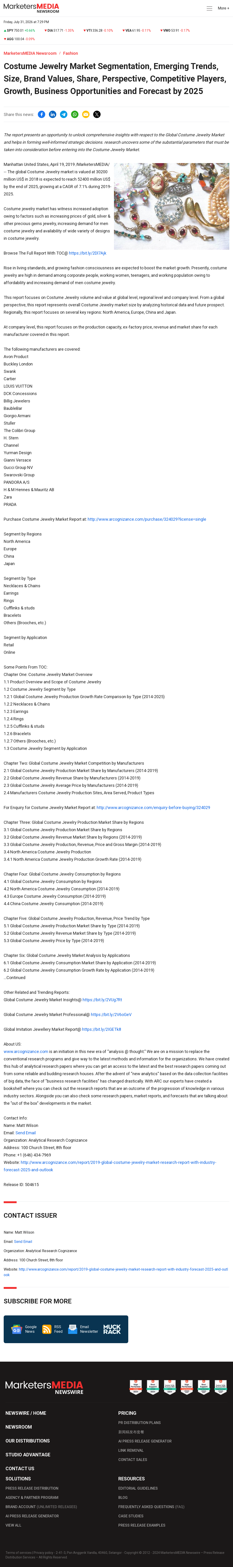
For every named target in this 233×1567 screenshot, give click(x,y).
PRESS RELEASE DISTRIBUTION (32, 1488)
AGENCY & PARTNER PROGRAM (32, 1497)
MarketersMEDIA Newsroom (30, 53)
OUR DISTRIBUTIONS (28, 1441)
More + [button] (223, 8)
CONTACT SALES (132, 1459)
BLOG (123, 1497)
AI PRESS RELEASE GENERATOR (145, 1441)
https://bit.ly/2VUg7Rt (102, 999)
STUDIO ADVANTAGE (28, 1454)
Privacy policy (43, 1553)
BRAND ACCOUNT (41, 1507)
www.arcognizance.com (26, 1051)
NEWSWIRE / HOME (26, 1413)
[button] (209, 8)
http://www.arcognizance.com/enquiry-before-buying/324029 (153, 807)
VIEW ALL (13, 1525)
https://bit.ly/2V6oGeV (111, 1014)
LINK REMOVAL (131, 1450)
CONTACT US (20, 1468)
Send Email (25, 1132)
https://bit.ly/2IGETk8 (101, 1029)
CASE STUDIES (130, 1516)
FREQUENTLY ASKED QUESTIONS (151, 1507)
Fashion (70, 53)
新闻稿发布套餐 (131, 1432)
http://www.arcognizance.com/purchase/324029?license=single (147, 519)
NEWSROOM (19, 1427)
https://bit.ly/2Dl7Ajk (87, 253)
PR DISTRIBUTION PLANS (139, 1423)
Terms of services (19, 1553)
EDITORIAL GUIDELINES (138, 1488)
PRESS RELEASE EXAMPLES (141, 1525)
